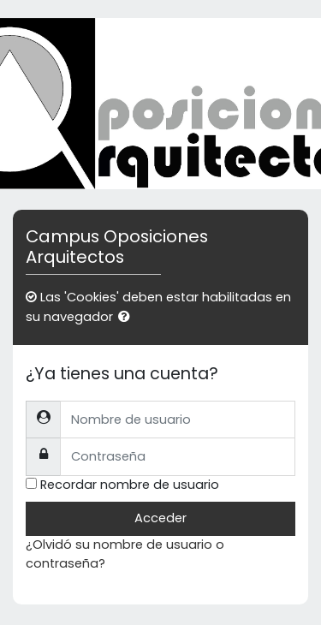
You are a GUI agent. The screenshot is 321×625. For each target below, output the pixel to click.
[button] (127, 317)
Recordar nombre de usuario (129, 484)
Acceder (160, 518)
